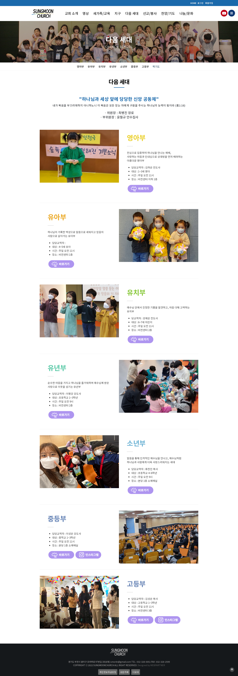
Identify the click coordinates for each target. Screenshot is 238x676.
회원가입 (209, 3)
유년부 (113, 66)
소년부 (123, 66)
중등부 (134, 66)
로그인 (200, 3)
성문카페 (124, 672)
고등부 (145, 66)
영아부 (80, 66)
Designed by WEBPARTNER (151, 665)
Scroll (232, 670)
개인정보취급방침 (107, 672)
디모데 (135, 672)
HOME (193, 3)
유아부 (91, 66)
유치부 (102, 66)
